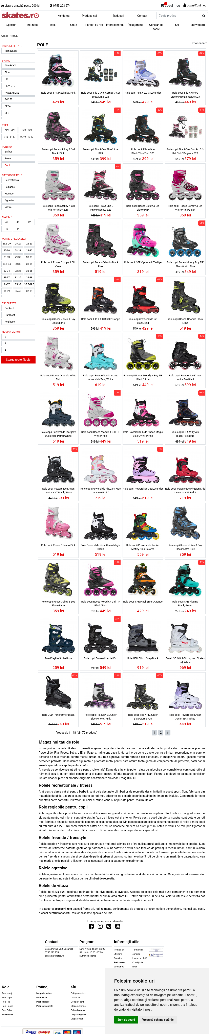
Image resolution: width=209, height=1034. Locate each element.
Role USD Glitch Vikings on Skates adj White (185, 660)
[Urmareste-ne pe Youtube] (118, 927)
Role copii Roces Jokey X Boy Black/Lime (58, 321)
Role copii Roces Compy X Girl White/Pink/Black (185, 207)
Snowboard (197, 24)
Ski (177, 24)
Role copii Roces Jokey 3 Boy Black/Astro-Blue (185, 547)
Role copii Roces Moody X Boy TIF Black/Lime (142, 377)
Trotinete (32, 24)
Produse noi (89, 15)
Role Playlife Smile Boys (58, 658)
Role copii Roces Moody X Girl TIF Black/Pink (100, 603)
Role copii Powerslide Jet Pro (100, 658)
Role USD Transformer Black (58, 714)
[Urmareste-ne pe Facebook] (91, 927)
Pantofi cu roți (94, 24)
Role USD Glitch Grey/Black (143, 658)
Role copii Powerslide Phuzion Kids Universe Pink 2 (101, 490)
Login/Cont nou (196, 5)
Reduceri (118, 15)
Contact (142, 15)
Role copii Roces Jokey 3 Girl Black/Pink (58, 151)
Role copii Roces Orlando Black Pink (100, 264)
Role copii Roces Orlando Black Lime (185, 321)
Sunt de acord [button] (126, 1019)
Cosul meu (170, 4)
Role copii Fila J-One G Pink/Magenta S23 (100, 207)
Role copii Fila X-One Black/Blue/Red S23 (143, 151)
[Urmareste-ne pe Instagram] (100, 927)
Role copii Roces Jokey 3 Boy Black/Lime (58, 603)
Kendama (63, 15)
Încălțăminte (136, 24)
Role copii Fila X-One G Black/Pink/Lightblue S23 (185, 94)
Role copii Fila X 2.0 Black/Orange (100, 319)
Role (53, 24)
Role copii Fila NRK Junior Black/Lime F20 (143, 716)
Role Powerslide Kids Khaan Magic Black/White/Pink (143, 433)
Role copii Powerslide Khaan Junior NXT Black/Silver (58, 490)
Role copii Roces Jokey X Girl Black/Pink (142, 207)
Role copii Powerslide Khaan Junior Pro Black (185, 377)
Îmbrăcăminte (115, 24)
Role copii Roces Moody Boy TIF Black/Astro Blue (185, 264)
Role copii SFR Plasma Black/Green (185, 603)
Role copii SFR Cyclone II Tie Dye (143, 262)
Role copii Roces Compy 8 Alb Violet (58, 264)
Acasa (4, 35)
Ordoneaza (198, 43)
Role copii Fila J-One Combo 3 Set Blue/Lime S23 (100, 94)
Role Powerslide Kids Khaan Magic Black (101, 547)
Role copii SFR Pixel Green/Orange (143, 601)
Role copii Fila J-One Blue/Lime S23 (101, 151)
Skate (73, 24)
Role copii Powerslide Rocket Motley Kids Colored (143, 547)
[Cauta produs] (204, 16)
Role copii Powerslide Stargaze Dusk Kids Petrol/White (58, 433)
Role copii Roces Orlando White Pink (58, 377)
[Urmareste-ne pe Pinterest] (109, 927)
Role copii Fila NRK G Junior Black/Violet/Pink (101, 716)
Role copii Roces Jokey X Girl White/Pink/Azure (58, 207)
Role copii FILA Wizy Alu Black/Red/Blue (185, 433)
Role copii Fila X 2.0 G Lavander (143, 92)
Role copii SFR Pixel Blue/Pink (58, 92)
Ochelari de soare (156, 27)
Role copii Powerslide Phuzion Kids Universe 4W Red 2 (185, 490)
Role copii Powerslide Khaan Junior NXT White (185, 716)
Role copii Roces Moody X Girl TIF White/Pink (100, 433)
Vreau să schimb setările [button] (158, 1019)
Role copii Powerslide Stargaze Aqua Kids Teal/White (100, 377)
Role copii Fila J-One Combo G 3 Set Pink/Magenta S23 (185, 151)
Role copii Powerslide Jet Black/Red (142, 321)
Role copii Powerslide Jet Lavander (143, 488)
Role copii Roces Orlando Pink (58, 545)
